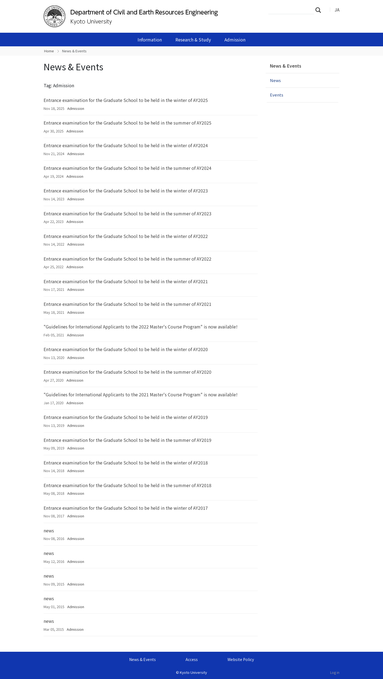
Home (49, 50)
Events (276, 95)
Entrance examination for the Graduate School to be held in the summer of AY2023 (127, 213)
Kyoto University (193, 672)
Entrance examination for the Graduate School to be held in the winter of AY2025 (126, 100)
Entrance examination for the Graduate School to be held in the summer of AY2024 (127, 168)
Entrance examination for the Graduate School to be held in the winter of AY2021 (126, 281)
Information (150, 39)
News (275, 80)
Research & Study (193, 39)
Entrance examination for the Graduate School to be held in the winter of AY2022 (126, 236)
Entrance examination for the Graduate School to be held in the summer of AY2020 (127, 372)
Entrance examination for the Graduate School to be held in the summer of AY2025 (127, 122)
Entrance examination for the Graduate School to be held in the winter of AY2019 (126, 417)
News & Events (285, 65)
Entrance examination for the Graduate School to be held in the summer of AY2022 (127, 258)
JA (337, 9)
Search (320, 9)
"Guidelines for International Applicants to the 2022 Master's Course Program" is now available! (141, 326)
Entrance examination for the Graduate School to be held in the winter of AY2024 (126, 145)
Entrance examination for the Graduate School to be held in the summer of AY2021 (127, 304)
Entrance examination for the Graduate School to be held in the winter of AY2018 (126, 462)
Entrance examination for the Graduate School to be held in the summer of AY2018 (127, 485)
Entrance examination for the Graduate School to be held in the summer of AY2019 (127, 440)
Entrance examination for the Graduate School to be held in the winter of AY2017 (126, 508)
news (49, 530)
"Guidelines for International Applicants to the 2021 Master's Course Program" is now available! (141, 394)
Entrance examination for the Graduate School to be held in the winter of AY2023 (126, 190)
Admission (234, 39)
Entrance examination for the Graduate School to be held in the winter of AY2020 (126, 349)
